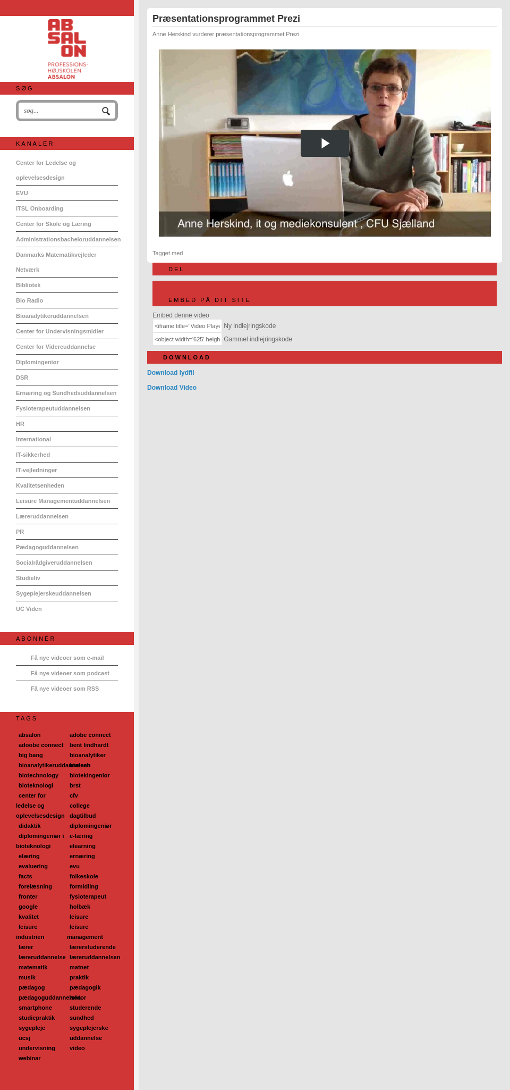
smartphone (35, 1007)
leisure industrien (30, 932)
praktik (79, 977)
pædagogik (85, 987)
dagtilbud (83, 815)
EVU (22, 193)
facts (25, 876)
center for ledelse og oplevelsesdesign (40, 805)
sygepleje (32, 1028)
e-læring (81, 836)
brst (75, 785)
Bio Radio (29, 300)
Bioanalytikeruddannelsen (52, 316)
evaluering (33, 866)
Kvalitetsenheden (40, 485)
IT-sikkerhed (33, 454)
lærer (26, 947)
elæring (29, 856)
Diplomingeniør (37, 362)
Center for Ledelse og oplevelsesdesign (46, 170)
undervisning (37, 1048)
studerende (85, 1007)
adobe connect (90, 735)
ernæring (82, 856)
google (28, 906)
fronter (28, 896)
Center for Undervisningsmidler (60, 331)
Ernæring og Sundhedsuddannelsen (66, 393)
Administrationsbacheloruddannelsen (67, 239)
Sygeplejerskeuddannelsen (53, 593)
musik (27, 977)
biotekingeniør (90, 775)
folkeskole (84, 876)
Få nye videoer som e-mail (67, 658)
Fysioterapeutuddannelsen (53, 408)
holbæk (80, 906)
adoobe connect (41, 745)
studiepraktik (37, 1017)
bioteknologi (36, 785)
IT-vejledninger (36, 470)
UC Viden (29, 609)
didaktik (30, 826)
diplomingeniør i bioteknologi (40, 841)
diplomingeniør (91, 826)
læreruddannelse (42, 957)
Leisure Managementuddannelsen (63, 501)
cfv (74, 795)
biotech (80, 765)
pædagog (32, 987)
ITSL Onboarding (39, 208)
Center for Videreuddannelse (56, 346)
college (80, 805)
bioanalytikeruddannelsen (55, 765)
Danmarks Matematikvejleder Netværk (56, 262)
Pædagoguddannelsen (47, 547)
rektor (78, 997)
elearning (83, 846)
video (77, 1048)
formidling (84, 886)
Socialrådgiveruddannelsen (54, 562)
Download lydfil (170, 372)
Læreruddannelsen (42, 516)
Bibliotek (28, 285)
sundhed (82, 1017)
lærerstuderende (93, 947)
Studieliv (28, 578)
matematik (33, 967)
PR (20, 532)
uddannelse (86, 1038)
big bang (31, 755)
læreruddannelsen (95, 957)
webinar (30, 1058)
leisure (79, 916)
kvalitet (29, 916)
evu (75, 866)
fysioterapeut (88, 896)
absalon (30, 735)
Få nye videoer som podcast (70, 673)
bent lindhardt (89, 745)
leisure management (85, 932)
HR (20, 424)
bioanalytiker (88, 755)
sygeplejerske (89, 1028)
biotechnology (38, 775)
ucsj (24, 1038)
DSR (22, 377)
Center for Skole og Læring (53, 224)
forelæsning (35, 886)
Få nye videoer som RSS (65, 688)
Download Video (172, 387)
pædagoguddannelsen (50, 997)
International (33, 439)
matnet (79, 967)
